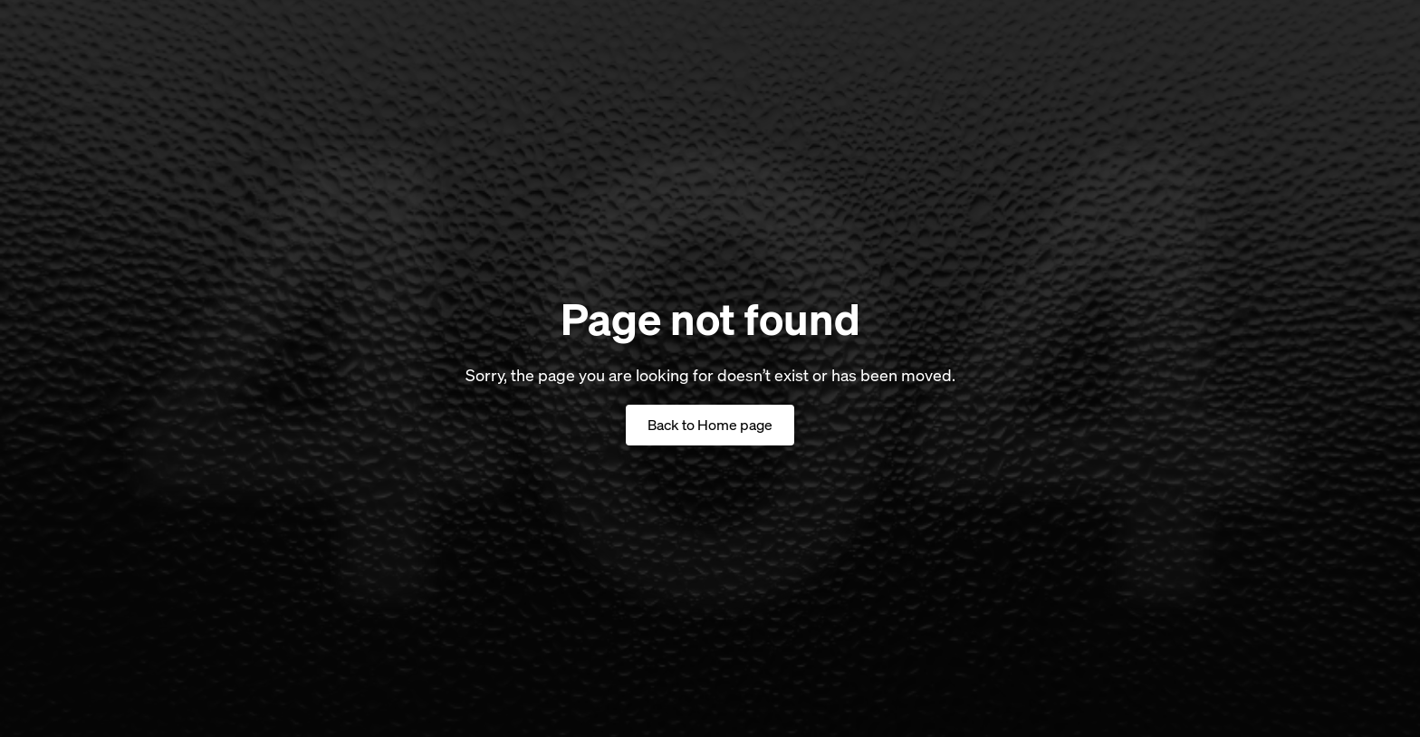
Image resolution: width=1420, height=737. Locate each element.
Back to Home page (710, 425)
